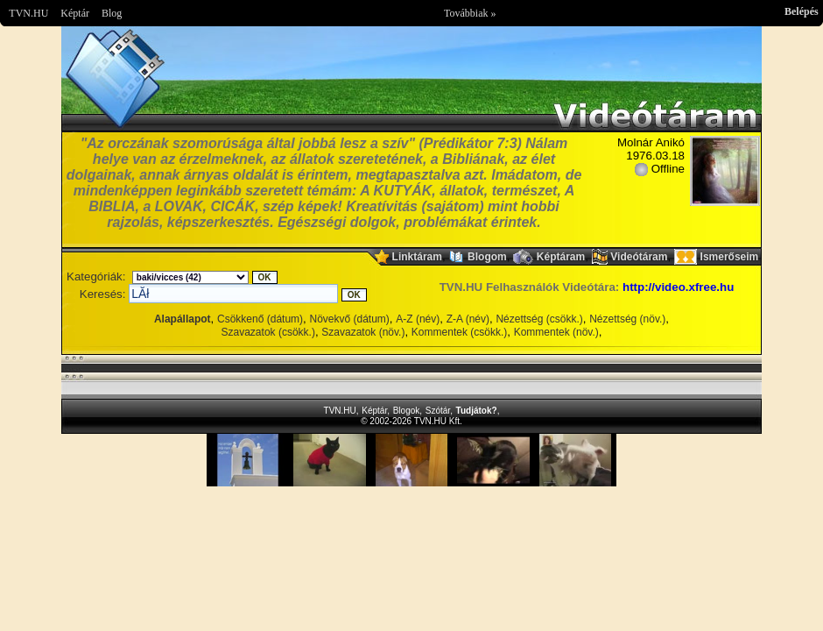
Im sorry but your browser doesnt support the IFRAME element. (411, 460)
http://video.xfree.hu (678, 287)
